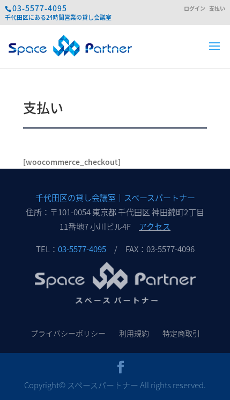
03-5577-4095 (39, 8)
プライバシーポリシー (68, 333)
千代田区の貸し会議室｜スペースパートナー (115, 197)
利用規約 (134, 333)
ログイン (194, 8)
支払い (217, 8)
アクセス (154, 226)
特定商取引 (181, 333)
